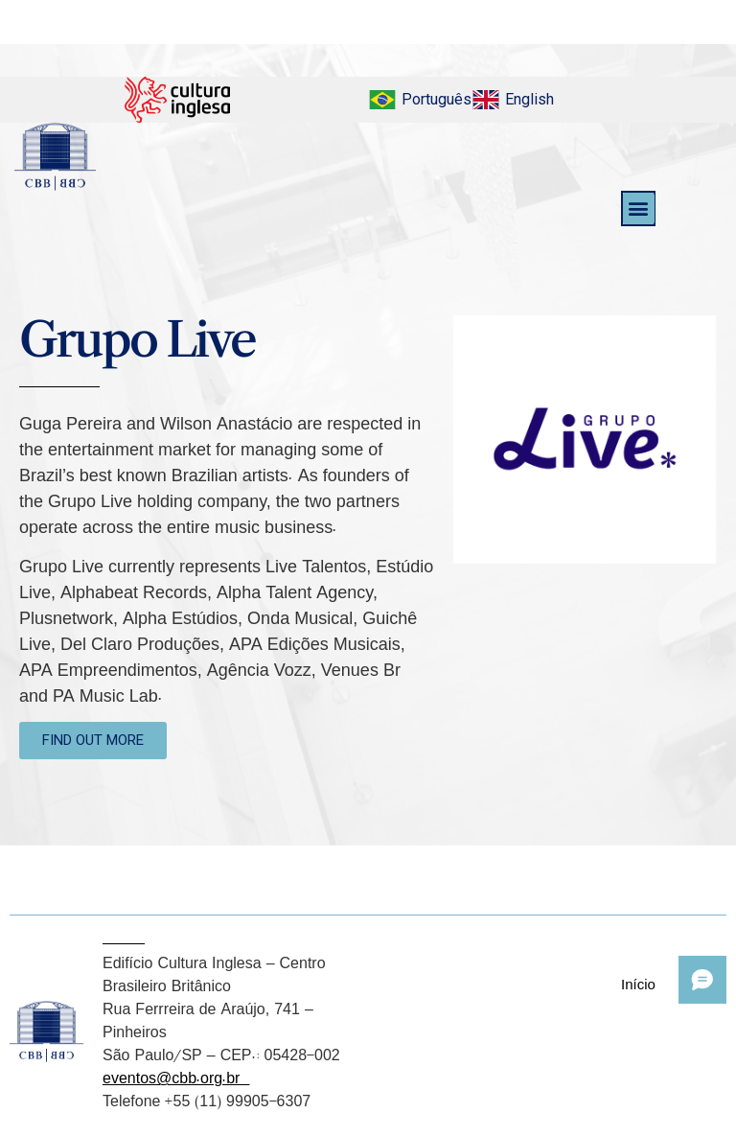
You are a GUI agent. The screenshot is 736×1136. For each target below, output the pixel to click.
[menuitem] (420, 99)
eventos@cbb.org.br (176, 1077)
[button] (639, 208)
